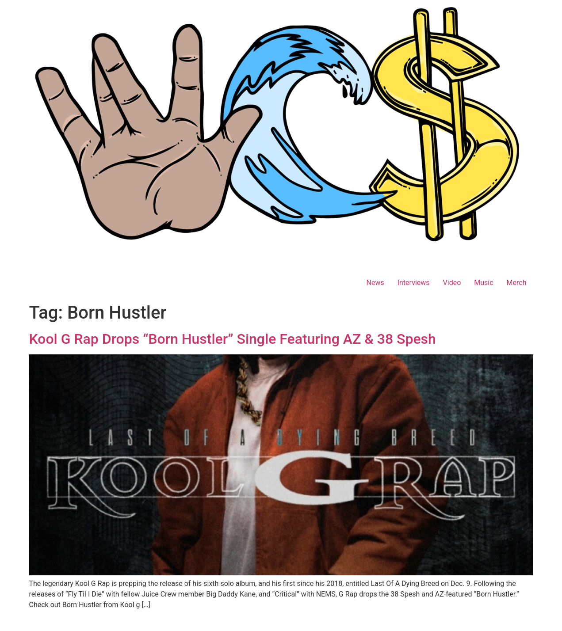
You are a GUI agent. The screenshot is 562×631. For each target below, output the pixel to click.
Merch (517, 282)
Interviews (414, 282)
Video (452, 282)
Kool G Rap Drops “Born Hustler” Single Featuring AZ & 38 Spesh (232, 339)
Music (483, 282)
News (375, 282)
